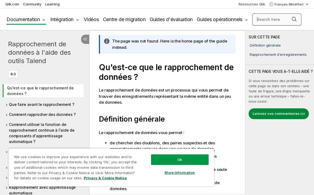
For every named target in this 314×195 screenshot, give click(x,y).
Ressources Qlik (252, 4)
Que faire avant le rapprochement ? (41, 104)
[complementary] (279, 112)
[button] (294, 19)
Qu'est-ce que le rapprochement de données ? (40, 91)
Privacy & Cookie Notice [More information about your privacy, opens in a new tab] (52, 179)
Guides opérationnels (219, 19)
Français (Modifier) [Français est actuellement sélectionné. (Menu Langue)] (289, 4)
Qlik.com (12, 4)
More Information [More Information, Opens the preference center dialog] (160, 168)
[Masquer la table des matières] (85, 39)
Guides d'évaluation (171, 19)
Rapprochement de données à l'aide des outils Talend (39, 52)
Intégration (62, 19)
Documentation (23, 19)
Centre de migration (124, 19)
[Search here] (277, 19)
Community (32, 4)
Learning (52, 4)
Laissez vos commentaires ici (279, 113)
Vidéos (91, 19)
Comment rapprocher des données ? (42, 114)
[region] (100, 165)
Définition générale (265, 45)
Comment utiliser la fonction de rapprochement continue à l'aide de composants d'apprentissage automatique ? (42, 133)
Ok (160, 155)
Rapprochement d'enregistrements (278, 54)
